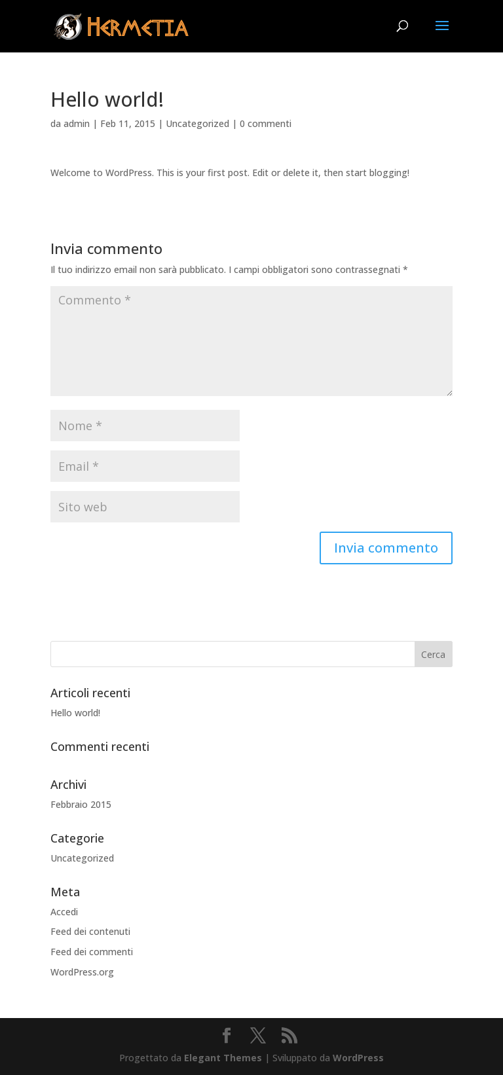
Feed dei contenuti (90, 931)
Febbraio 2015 (80, 804)
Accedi (64, 911)
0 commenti (265, 123)
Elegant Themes (223, 1057)
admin (77, 123)
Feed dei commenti (91, 951)
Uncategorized (197, 123)
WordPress (358, 1057)
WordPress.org (82, 972)
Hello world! (75, 712)
